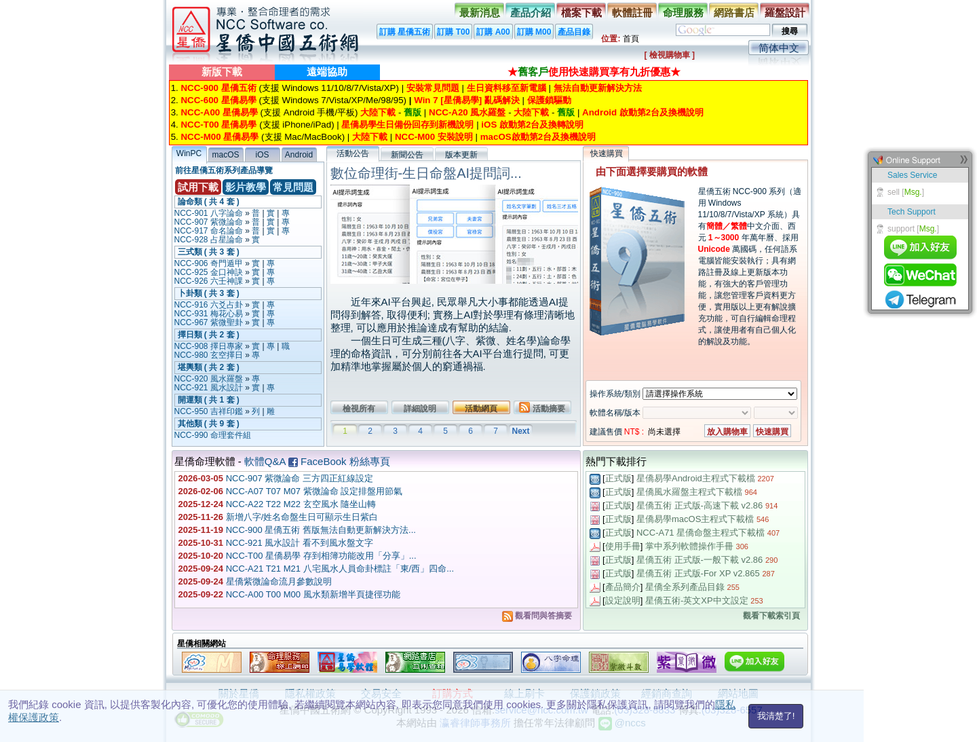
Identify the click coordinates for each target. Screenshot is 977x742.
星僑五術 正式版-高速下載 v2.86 (699, 505)
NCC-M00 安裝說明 (434, 137)
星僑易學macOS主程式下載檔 (695, 519)
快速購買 (606, 153)
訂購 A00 (493, 32)
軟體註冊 (632, 12)
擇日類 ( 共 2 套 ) (209, 334)
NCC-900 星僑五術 (218, 88)
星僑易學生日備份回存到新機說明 (407, 124)
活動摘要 (541, 407)
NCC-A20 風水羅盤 (467, 112)
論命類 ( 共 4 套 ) (209, 201)
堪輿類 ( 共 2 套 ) (209, 367)
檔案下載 (581, 12)
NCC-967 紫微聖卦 (208, 322)
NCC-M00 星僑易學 (219, 137)
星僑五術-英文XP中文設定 (696, 600)
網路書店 (734, 12)
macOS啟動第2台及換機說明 (538, 137)
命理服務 (683, 12)
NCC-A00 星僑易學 (218, 112)
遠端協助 (327, 71)
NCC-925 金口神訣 (208, 272)
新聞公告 (407, 155)
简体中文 (779, 48)
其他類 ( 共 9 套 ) (209, 423)
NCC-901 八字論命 (208, 213)
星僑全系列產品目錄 (685, 587)
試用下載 (198, 187)
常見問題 (293, 187)
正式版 (618, 478)
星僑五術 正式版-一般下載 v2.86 (699, 560)
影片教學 (245, 187)
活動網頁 (481, 408)
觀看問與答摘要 (537, 615)
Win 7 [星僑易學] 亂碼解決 (467, 100)
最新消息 (479, 12)
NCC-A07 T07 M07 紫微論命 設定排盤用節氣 (314, 491)
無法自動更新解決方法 (598, 88)
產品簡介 (622, 587)
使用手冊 (622, 546)
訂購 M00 (534, 32)
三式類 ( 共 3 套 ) (209, 252)
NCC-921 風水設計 (208, 387)
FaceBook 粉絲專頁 (339, 461)
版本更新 (461, 155)
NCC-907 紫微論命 (208, 222)
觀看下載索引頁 (771, 615)
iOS (262, 155)
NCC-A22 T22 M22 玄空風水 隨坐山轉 (301, 504)
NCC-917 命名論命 (208, 231)
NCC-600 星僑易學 (218, 100)
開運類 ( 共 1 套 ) (209, 400)
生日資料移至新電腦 (506, 88)
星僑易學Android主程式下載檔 (695, 478)
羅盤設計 (785, 12)
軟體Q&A (265, 461)
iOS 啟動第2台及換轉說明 (532, 124)
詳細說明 (420, 408)
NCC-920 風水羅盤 (208, 379)
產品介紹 (530, 12)
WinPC (189, 153)
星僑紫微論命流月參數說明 (279, 581)
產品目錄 (574, 32)
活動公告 (353, 153)
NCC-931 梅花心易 (208, 313)
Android (299, 155)
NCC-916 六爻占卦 (208, 305)
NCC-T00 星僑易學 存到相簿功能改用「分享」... (321, 556)
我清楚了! (776, 716)
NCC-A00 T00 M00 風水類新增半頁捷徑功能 (313, 594)
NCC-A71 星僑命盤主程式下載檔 (700, 532)
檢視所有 (359, 408)
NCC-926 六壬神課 (208, 281)
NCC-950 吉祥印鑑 (208, 411)
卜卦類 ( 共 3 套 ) (209, 293)
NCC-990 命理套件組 (212, 435)
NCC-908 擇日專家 (208, 346)
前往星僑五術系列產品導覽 (224, 170)
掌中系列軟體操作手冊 (689, 546)
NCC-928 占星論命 (208, 239)
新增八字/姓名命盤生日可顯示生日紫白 (302, 517)
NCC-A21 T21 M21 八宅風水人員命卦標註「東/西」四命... (340, 568)
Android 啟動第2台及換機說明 (643, 112)
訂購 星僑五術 (404, 32)
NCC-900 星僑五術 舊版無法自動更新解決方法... (321, 530)
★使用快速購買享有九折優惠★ (594, 71)
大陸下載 (378, 112)
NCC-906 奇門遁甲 (208, 263)
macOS (225, 155)
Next (520, 431)
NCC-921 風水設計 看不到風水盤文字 (299, 543)
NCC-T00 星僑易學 (218, 124)
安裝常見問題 (432, 88)
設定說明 (622, 600)
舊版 (412, 112)
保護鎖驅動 (549, 100)
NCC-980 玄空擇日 (208, 355)
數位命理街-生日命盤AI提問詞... (426, 173)
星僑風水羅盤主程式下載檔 (689, 492)
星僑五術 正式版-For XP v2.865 (698, 573)
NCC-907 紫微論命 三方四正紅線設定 (299, 478)
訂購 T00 (453, 32)
